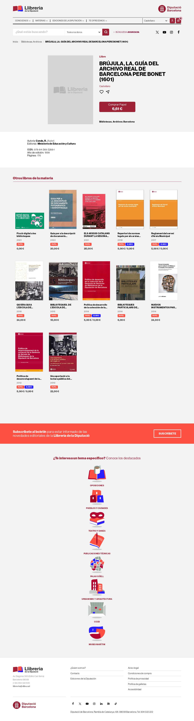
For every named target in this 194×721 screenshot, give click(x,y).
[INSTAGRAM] (171, 32)
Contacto (75, 673)
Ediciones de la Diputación (83, 678)
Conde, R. (41, 140)
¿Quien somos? (78, 667)
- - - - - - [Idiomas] (156, 20)
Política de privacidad (138, 678)
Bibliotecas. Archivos (111, 121)
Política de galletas (137, 684)
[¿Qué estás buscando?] (39, 32)
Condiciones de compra (139, 673)
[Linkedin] (101, 703)
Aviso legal (133, 667)
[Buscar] (105, 32)
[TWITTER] (157, 32)
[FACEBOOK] (178, 32)
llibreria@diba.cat (21, 686)
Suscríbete (167, 433)
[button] (178, 20)
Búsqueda (126, 32)
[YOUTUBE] (164, 32)
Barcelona (129, 121)
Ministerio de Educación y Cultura (57, 143)
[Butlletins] (108, 703)
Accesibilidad (134, 689)
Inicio (15, 41)
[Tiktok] (115, 703)
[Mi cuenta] (172, 20)
